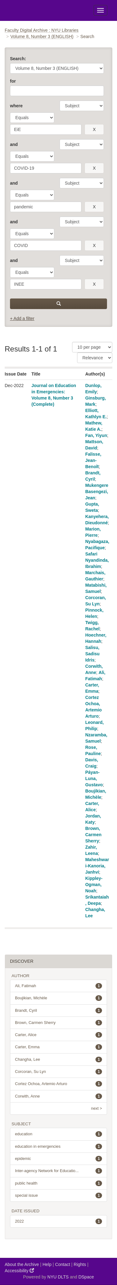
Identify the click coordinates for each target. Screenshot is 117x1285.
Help (46, 1264)
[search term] (45, 129)
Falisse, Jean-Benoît (93, 460)
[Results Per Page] (92, 347)
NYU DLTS (58, 1276)
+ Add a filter (22, 318)
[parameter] (82, 105)
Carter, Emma (58, 1047)
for (13, 81)
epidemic (58, 1158)
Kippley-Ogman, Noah (93, 884)
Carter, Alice (58, 1035)
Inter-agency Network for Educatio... (58, 1171)
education (58, 1134)
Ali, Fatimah (58, 986)
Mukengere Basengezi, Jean (96, 491)
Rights (80, 1264)
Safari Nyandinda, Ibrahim (97, 560)
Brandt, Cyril (58, 1010)
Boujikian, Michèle (58, 998)
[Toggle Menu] (100, 10)
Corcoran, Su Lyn (58, 1071)
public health (58, 1183)
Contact (62, 1264)
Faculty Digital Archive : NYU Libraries (42, 30)
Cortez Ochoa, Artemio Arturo (58, 1084)
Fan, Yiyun (96, 435)
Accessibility (19, 1270)
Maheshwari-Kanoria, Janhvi (97, 866)
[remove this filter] (94, 129)
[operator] (32, 117)
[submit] (58, 303)
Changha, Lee (58, 1059)
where (16, 105)
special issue (58, 1195)
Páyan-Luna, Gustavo (94, 778)
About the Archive (22, 1264)
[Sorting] (94, 357)
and (14, 144)
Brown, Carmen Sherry (93, 834)
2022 (58, 1221)
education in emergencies (58, 1146)
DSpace (86, 1276)
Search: (18, 58)
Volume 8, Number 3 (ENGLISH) (41, 36)
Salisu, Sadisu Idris (92, 653)
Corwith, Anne (58, 1096)
